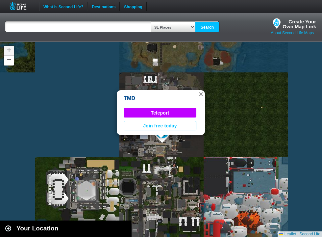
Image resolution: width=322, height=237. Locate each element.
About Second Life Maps (292, 33)
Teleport (160, 113)
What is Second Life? (63, 6)
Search (207, 27)
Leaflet (287, 234)
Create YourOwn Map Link (299, 24)
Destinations (103, 6)
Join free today (160, 125)
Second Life (21, 6)
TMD (129, 98)
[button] (201, 94)
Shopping (133, 6)
